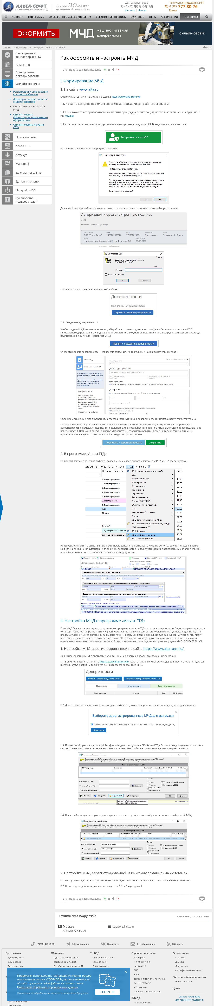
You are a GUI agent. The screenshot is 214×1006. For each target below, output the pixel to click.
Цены (153, 17)
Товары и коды (101, 966)
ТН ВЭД (94, 953)
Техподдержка (15, 966)
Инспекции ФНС (142, 1002)
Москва (173, 10)
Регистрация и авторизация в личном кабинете (30, 93)
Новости (17, 17)
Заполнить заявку (17, 1001)
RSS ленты (175, 943)
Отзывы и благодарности (189, 977)
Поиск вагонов (142, 961)
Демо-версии (15, 961)
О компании (169, 17)
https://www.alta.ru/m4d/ (126, 96)
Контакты (129, 10)
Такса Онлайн (100, 961)
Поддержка (190, 17)
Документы (181, 966)
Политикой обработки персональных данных (47, 987)
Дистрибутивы (16, 957)
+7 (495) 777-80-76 (74, 930)
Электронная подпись (111, 17)
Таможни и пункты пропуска (149, 978)
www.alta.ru (89, 89)
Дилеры (142, 10)
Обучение (137, 17)
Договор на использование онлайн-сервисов (30, 100)
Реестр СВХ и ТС (142, 983)
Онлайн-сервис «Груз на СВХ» (28, 126)
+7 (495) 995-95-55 (42, 943)
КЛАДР (135, 998)
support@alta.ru (123, 926)
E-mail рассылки (143, 943)
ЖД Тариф (139, 957)
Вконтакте (110, 943)
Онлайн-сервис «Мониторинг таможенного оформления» (30, 117)
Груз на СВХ (140, 965)
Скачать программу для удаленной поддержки (190, 998)
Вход (207, 47)
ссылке (69, 116)
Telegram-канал (77, 943)
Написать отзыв (183, 981)
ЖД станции (140, 987)
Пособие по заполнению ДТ (68, 966)
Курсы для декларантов (66, 957)
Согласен (107, 992)
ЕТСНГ (137, 974)
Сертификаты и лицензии (188, 970)
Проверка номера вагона (147, 991)
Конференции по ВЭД (65, 961)
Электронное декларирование (70, 17)
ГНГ (136, 970)
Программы (36, 17)
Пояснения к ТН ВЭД (103, 957)
